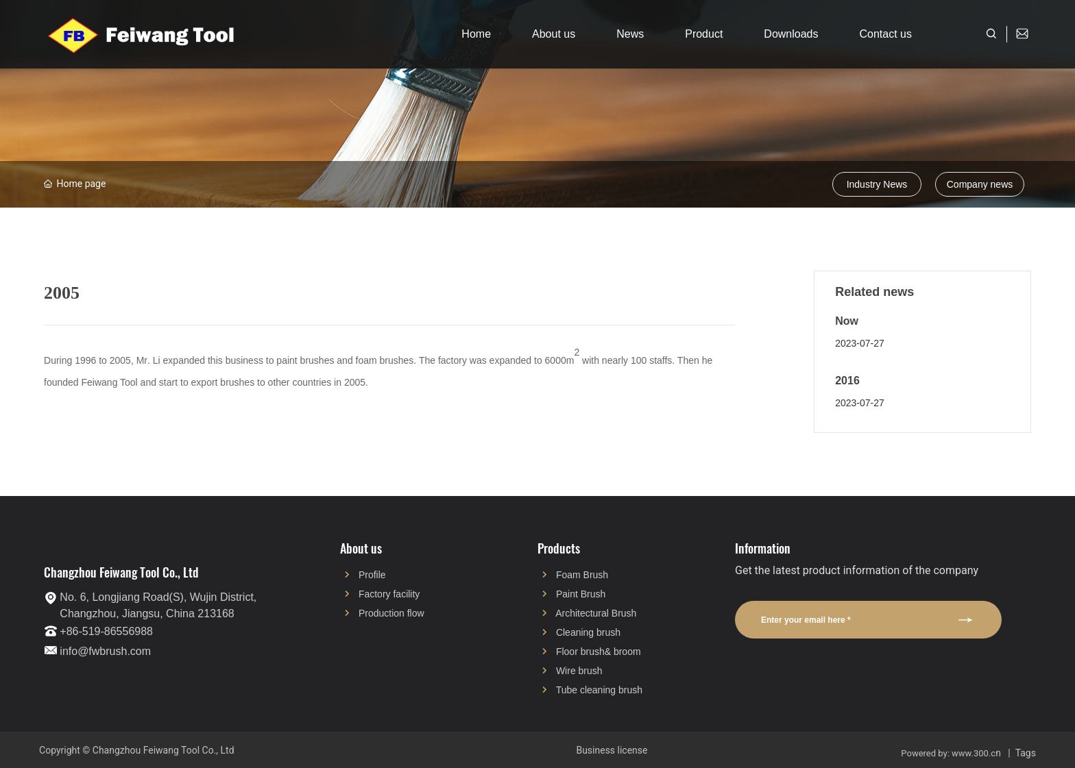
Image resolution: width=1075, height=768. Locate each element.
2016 (847, 380)
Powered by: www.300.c (948, 753)
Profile (372, 574)
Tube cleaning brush (599, 689)
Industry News (877, 184)
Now (846, 321)
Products (559, 548)
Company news (980, 184)
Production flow (391, 613)
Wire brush (579, 670)
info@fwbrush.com (105, 651)
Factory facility (389, 594)
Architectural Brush (595, 613)
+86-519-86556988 (106, 631)
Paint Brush (580, 594)
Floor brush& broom (598, 651)
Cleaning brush (588, 632)
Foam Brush (582, 574)
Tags (1025, 752)
